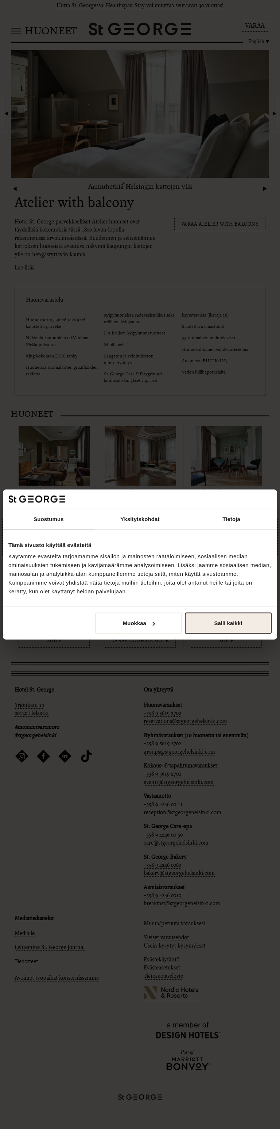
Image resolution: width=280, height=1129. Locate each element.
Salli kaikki (228, 623)
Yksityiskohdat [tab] (139, 519)
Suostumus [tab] (49, 519)
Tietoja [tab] (231, 519)
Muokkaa (139, 623)
